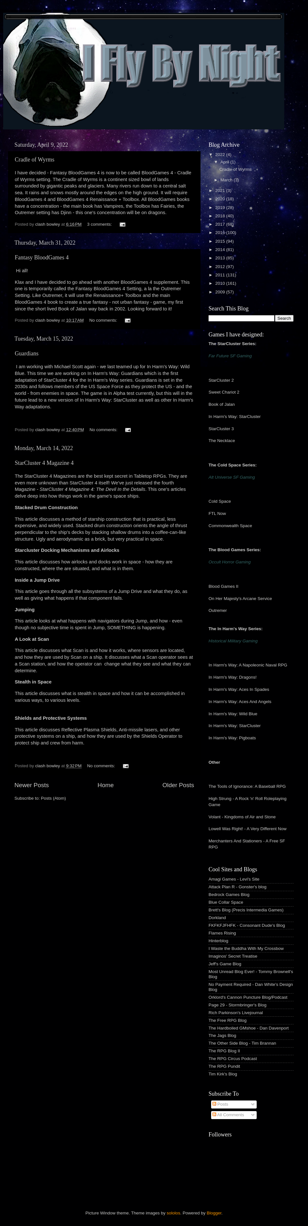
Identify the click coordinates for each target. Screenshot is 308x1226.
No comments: (103, 320)
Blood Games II (223, 586)
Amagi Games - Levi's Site (234, 879)
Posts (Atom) (53, 798)
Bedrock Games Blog (229, 894)
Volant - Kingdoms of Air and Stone (242, 816)
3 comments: (100, 224)
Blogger (214, 1213)
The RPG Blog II (224, 1050)
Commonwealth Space (230, 525)
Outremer (218, 610)
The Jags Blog (222, 1035)
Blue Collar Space (226, 902)
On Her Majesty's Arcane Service (240, 598)
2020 (220, 198)
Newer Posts (31, 785)
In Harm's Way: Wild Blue (233, 713)
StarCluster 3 (221, 428)
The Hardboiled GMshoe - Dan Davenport (249, 1028)
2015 (220, 241)
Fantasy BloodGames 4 (42, 257)
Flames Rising (222, 933)
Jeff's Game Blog (225, 963)
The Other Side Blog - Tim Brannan (242, 1043)
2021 (220, 190)
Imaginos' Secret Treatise (233, 956)
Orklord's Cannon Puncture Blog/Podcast (248, 997)
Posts (220, 1104)
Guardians (26, 353)
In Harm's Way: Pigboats (232, 737)
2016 (220, 232)
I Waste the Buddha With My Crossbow (246, 948)
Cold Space (220, 501)
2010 (220, 283)
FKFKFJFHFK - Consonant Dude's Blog (247, 925)
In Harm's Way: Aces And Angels (240, 701)
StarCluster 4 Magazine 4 (44, 463)
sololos (173, 1213)
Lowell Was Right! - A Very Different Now (248, 828)
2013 (220, 258)
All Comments (228, 1114)
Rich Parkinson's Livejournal (236, 1012)
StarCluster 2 (221, 380)
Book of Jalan (222, 404)
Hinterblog (218, 940)
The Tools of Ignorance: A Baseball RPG (247, 786)
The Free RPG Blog (228, 1020)
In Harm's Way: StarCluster (235, 416)
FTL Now (217, 513)
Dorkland (217, 917)
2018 (220, 215)
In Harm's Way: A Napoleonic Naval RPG (248, 665)
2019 (220, 207)
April (225, 162)
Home (106, 785)
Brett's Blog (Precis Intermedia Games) (246, 910)
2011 (220, 275)
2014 (220, 249)
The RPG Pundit (224, 1066)
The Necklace (222, 440)
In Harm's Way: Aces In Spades (239, 689)
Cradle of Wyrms (35, 159)
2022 (220, 154)
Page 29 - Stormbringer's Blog (237, 1005)
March (227, 180)
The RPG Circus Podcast (233, 1058)
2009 (220, 292)
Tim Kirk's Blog (223, 1074)
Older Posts (178, 785)
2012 (220, 266)
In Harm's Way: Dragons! (233, 677)
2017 (220, 224)
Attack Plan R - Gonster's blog (237, 886)
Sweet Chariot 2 (224, 392)
